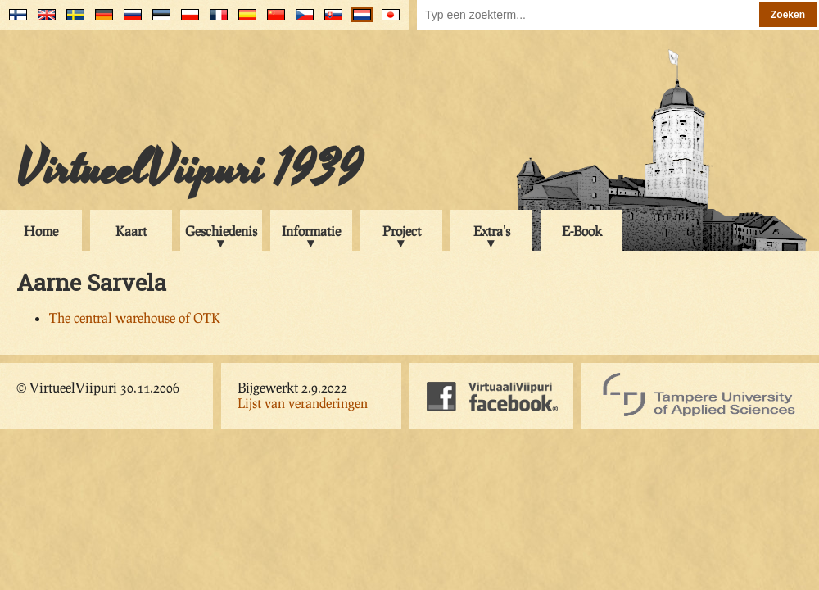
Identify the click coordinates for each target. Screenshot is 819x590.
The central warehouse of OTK (134, 317)
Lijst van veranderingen (303, 403)
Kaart (131, 230)
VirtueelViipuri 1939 (189, 170)
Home (41, 230)
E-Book (582, 230)
